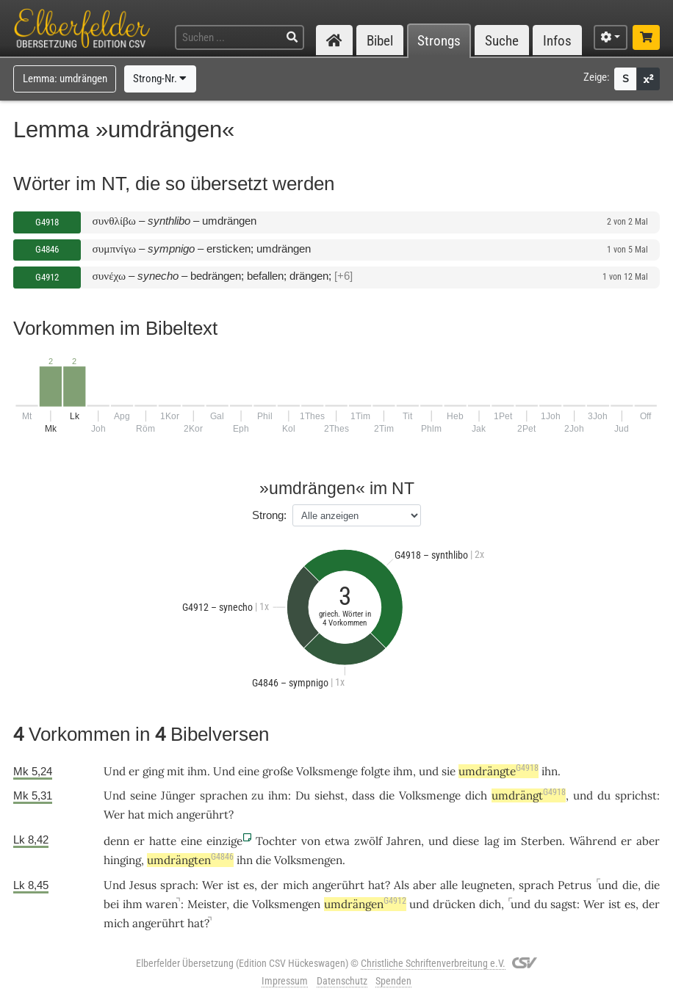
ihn (549, 771)
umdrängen (365, 904)
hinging (122, 860)
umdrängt (529, 795)
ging (153, 771)
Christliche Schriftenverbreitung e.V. (433, 963)
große (277, 771)
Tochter (276, 841)
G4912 (47, 277)
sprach (177, 885)
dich (476, 795)
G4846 (47, 249)
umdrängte (498, 771)
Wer (114, 815)
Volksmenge (327, 771)
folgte (375, 771)
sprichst (636, 795)
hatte (162, 841)
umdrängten (190, 860)
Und (115, 771)
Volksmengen (308, 860)
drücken (454, 904)
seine (143, 795)
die (387, 795)
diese (466, 841)
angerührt (202, 815)
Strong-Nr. (160, 78)
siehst (329, 795)
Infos (557, 40)
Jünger (178, 795)
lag (491, 841)
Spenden (393, 981)
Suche (502, 40)
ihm (197, 771)
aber (648, 841)
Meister (206, 904)
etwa (337, 841)
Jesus (142, 885)
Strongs (439, 40)
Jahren (403, 841)
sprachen (224, 795)
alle (449, 885)
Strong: (269, 515)
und (429, 771)
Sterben (541, 841)
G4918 (47, 222)
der (269, 885)
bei (111, 904)
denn (116, 841)
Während (592, 841)
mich (160, 815)
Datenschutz (342, 981)
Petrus (574, 885)
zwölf (368, 841)
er (139, 841)
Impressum (285, 981)
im (510, 841)
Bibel (380, 40)
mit (175, 771)
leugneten (486, 885)
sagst (563, 904)
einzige (224, 841)
